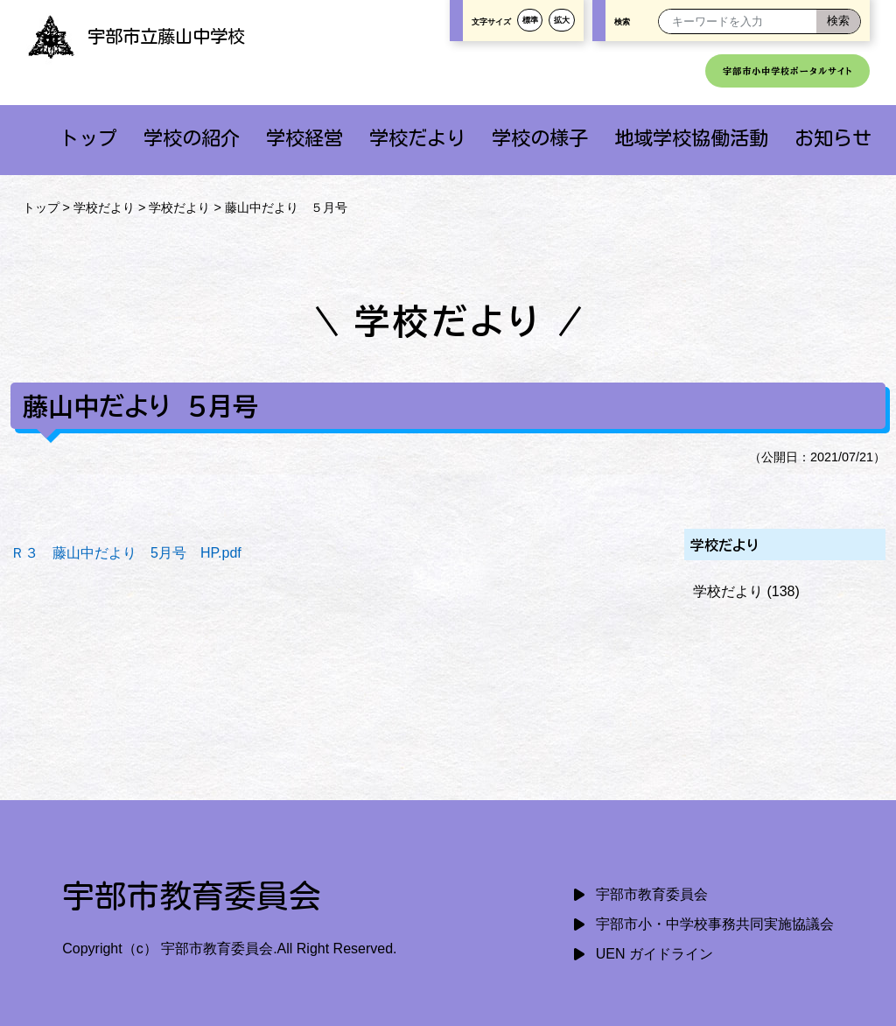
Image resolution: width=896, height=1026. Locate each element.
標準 (530, 20)
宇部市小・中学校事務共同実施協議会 (715, 924)
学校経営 (304, 138)
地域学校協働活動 (691, 138)
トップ (88, 138)
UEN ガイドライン (654, 953)
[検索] (838, 21)
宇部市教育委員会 (652, 894)
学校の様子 (540, 138)
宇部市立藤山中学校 (135, 36)
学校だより (417, 138)
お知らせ (833, 138)
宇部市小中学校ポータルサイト (787, 71)
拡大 (562, 20)
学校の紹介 (192, 138)
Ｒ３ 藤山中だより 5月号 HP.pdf (126, 552)
